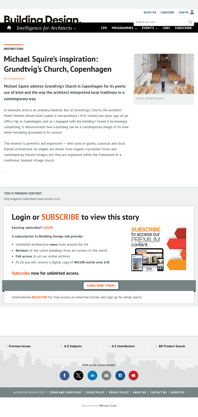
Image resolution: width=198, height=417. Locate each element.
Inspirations (13, 49)
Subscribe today (101, 285)
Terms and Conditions (65, 392)
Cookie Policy (94, 392)
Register (150, 12)
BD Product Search (172, 346)
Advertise (178, 392)
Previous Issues (20, 346)
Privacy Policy (119, 392)
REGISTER (39, 297)
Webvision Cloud (107, 405)
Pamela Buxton (16, 78)
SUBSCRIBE (60, 217)
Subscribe (167, 12)
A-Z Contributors (123, 346)
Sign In (183, 12)
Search (190, 22)
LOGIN (48, 227)
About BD (139, 392)
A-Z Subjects (73, 346)
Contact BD (158, 392)
